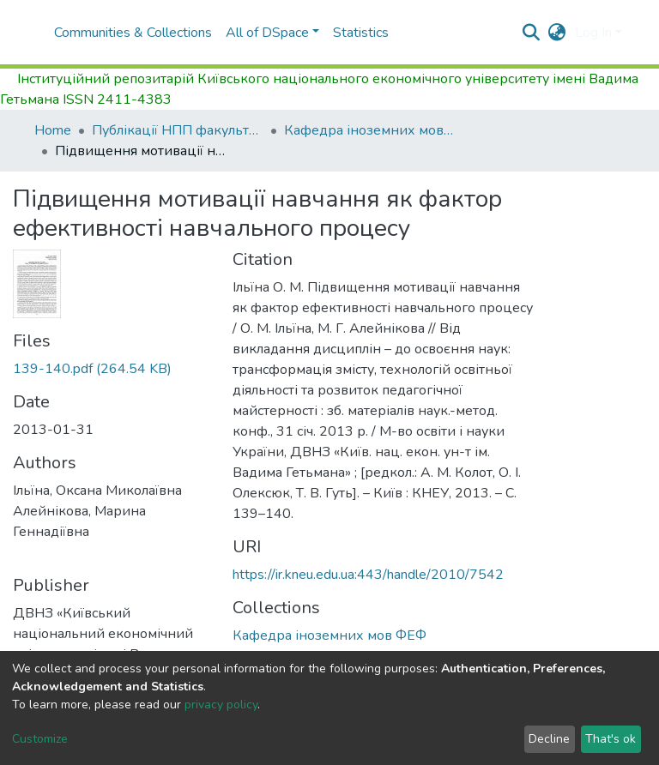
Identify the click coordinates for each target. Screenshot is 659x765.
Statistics (361, 32)
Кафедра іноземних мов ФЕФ (370, 130)
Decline (549, 739)
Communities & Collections (133, 32)
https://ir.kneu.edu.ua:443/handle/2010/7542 (368, 574)
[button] (557, 32)
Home (52, 130)
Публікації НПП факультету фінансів (177, 130)
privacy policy (220, 704)
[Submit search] (531, 32)
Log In (593, 32)
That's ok (610, 739)
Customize (40, 739)
